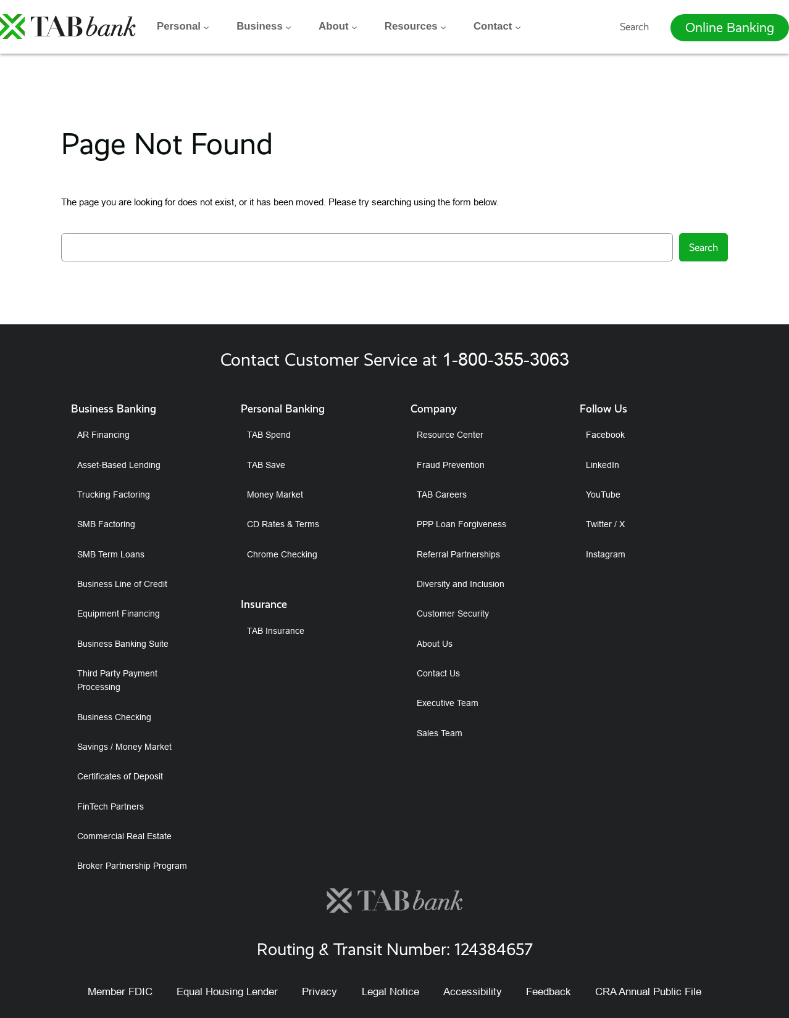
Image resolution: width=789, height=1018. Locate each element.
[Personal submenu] (206, 26)
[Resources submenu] (443, 26)
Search (703, 247)
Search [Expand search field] (634, 26)
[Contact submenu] (518, 26)
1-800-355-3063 (505, 359)
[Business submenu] (288, 26)
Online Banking (729, 27)
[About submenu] (354, 26)
